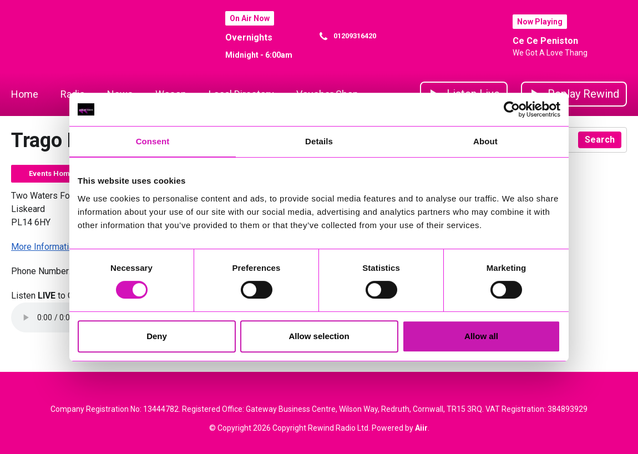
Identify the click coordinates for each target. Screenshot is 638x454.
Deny (156, 336)
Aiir (421, 427)
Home (24, 94)
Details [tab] (319, 141)
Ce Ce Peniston (545, 41)
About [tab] (485, 141)
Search (600, 139)
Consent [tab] (153, 141)
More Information (44, 246)
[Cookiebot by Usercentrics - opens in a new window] (511, 109)
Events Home (51, 173)
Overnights (248, 37)
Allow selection (318, 336)
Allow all (481, 336)
